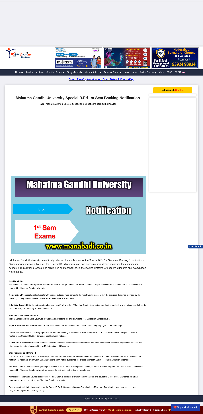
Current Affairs (93, 72)
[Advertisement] (101, 23)
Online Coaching (148, 72)
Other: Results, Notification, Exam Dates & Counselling (101, 79)
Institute (39, 72)
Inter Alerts (195, 246)
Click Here (179, 90)
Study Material (74, 72)
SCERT (180, 72)
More (161, 72)
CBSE (169, 72)
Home (19, 72)
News (134, 72)
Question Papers (55, 72)
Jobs (126, 72)
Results (29, 72)
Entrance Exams (112, 72)
